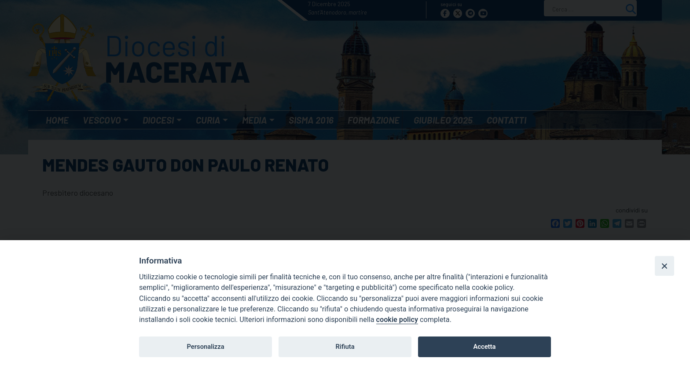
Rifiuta (344, 347)
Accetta (484, 347)
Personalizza (205, 347)
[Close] (664, 265)
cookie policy (397, 319)
